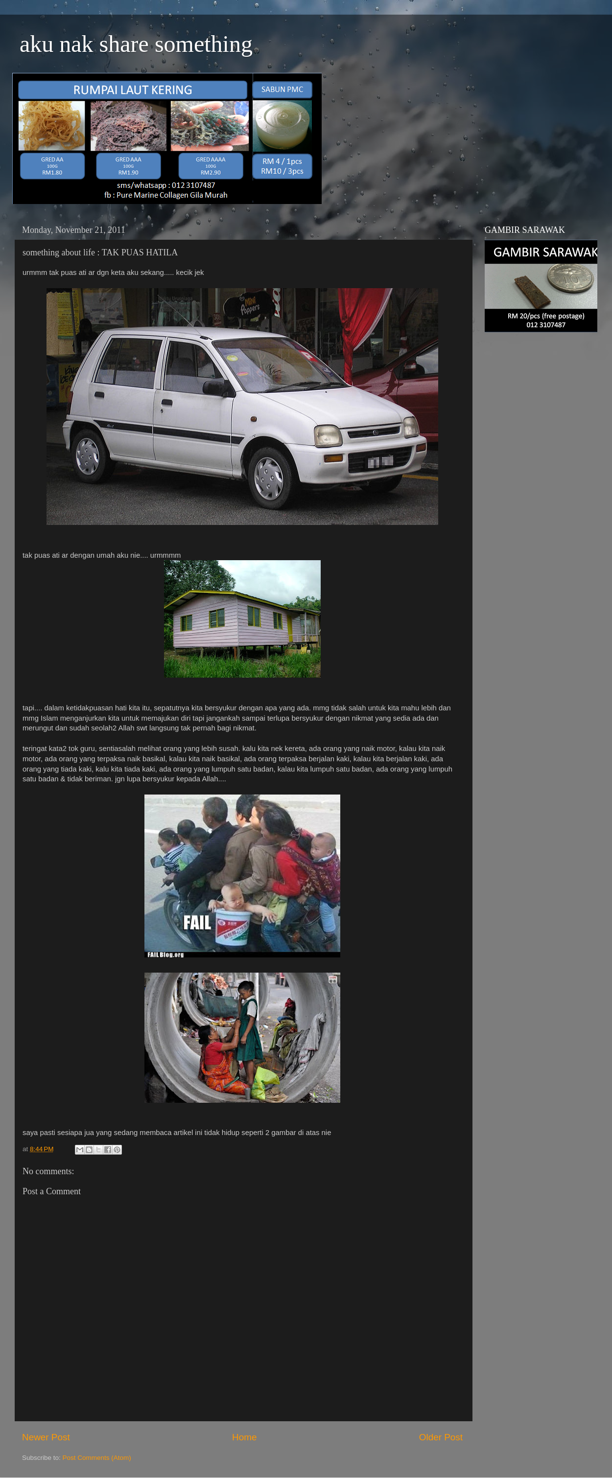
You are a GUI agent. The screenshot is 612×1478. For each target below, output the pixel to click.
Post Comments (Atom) (97, 1457)
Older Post (441, 1437)
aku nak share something (136, 44)
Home (244, 1437)
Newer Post (46, 1437)
